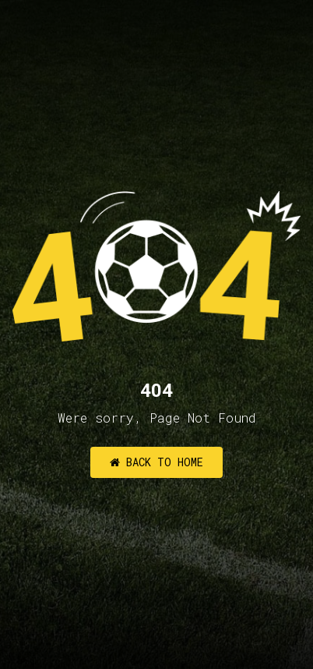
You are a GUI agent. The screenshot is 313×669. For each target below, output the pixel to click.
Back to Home (156, 462)
